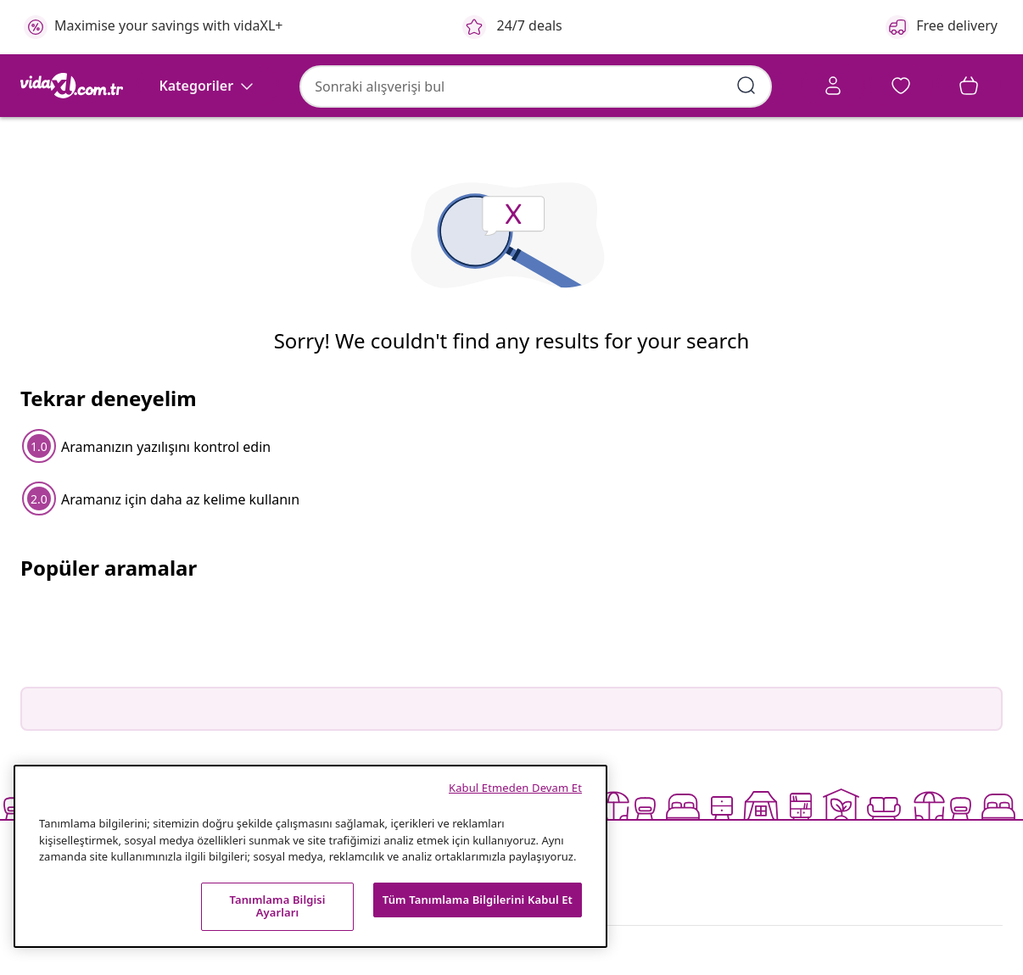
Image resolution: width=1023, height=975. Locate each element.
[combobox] (377, 85)
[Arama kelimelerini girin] (592, 84)
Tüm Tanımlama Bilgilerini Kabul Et (478, 899)
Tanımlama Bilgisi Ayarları (277, 906)
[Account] (709, 88)
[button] (836, 88)
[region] (310, 856)
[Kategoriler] (208, 134)
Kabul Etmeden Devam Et (515, 787)
